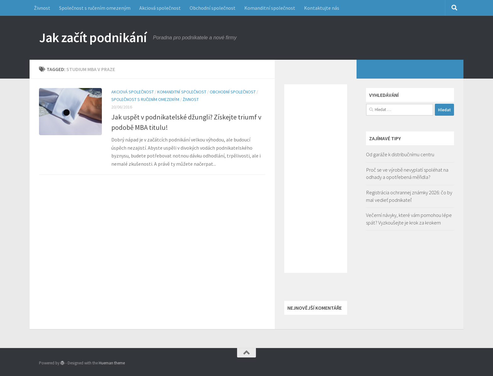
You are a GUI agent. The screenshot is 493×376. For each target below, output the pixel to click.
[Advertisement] (315, 178)
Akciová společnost (160, 8)
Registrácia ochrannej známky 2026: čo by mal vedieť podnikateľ (409, 196)
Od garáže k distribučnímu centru (400, 154)
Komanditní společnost (269, 8)
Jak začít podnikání (93, 37)
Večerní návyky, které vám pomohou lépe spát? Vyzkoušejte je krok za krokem (409, 219)
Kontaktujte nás (321, 8)
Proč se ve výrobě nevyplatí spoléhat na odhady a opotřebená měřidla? (407, 173)
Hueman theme (112, 363)
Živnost (42, 8)
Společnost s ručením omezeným (94, 8)
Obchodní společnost (212, 8)
